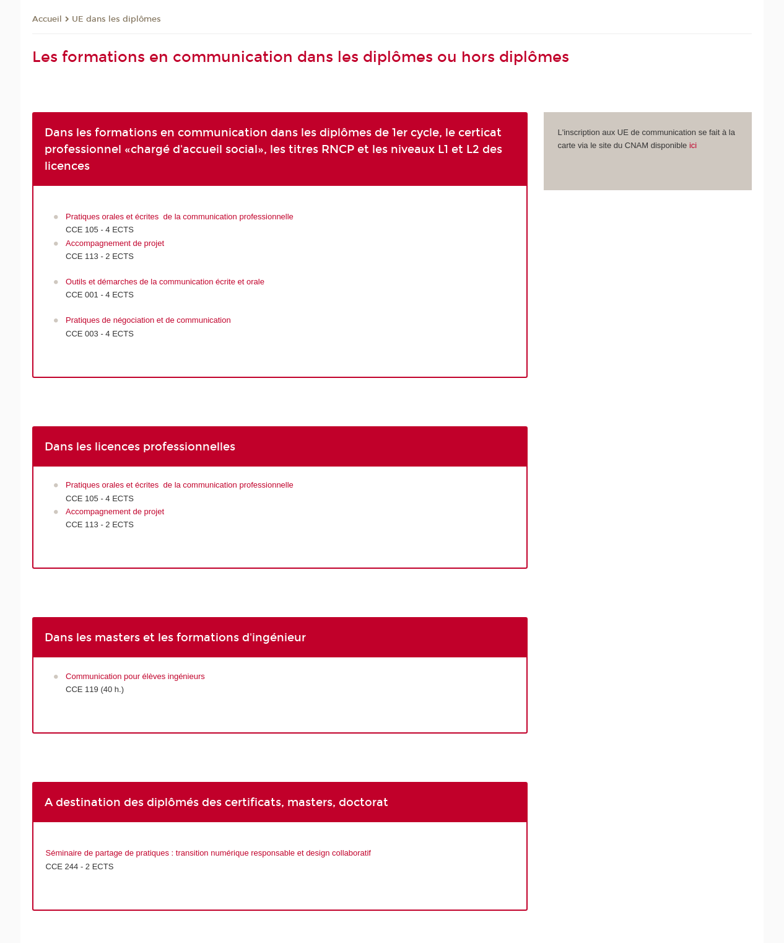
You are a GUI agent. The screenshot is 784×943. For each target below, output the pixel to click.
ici (693, 145)
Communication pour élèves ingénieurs (135, 676)
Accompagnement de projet (115, 243)
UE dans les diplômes (116, 19)
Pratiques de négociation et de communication (148, 320)
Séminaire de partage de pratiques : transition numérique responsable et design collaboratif (208, 852)
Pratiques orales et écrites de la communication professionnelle (180, 216)
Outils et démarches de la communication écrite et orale (165, 281)
